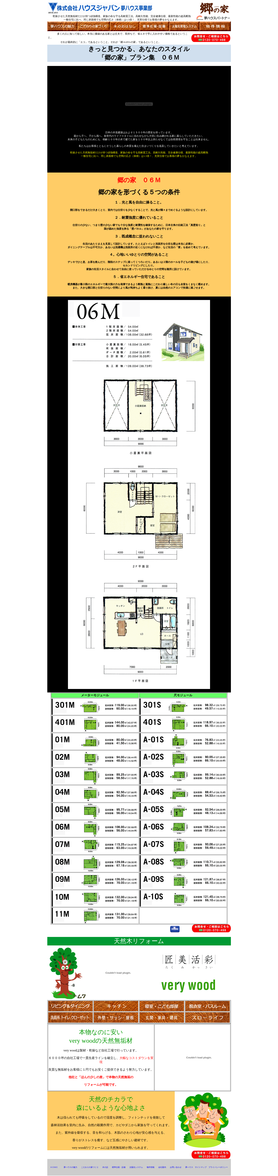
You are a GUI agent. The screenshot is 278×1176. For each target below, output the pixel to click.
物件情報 (150, 1167)
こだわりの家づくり (89, 1167)
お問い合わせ (175, 1167)
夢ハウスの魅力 (70, 1167)
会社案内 (162, 1167)
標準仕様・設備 (118, 1167)
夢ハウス (189, 1167)
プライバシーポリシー (218, 1167)
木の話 (105, 1167)
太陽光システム (136, 1167)
